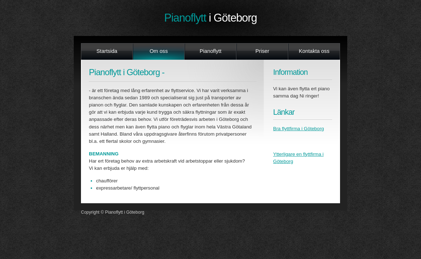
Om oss (159, 51)
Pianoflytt (210, 18)
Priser (262, 51)
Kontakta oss (314, 51)
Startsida (106, 51)
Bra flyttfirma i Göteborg (298, 128)
